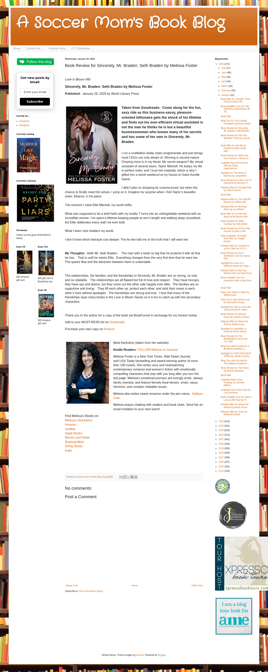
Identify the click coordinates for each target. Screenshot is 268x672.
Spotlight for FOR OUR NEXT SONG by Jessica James (236, 355)
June (224, 72)
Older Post (197, 585)
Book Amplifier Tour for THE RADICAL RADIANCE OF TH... (235, 109)
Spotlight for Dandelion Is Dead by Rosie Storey (234, 330)
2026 (221, 64)
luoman (140, 655)
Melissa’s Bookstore (78, 420)
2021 (221, 439)
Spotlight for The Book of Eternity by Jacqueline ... (235, 174)
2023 (221, 430)
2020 (221, 444)
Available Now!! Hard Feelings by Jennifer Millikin (232, 382)
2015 (221, 466)
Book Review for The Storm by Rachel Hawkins (235, 369)
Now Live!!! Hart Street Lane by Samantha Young (235, 301)
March (225, 86)
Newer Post (72, 585)
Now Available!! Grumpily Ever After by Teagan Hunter (233, 238)
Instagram (24, 125)
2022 (221, 435)
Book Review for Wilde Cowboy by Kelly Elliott (234, 222)
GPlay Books (74, 446)
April (224, 81)
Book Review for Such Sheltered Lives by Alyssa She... (235, 256)
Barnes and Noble (77, 437)
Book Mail (226, 116)
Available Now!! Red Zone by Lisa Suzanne (236, 391)
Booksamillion (74, 442)
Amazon (109, 329)
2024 (221, 425)
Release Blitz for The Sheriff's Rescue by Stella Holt (236, 200)
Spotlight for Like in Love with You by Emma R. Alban (236, 308)
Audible (70, 429)
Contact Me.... (34, 48)
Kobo (68, 450)
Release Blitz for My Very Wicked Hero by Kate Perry (236, 272)
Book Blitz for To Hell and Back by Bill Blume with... (235, 215)
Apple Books (73, 433)
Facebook (24, 121)
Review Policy (57, 48)
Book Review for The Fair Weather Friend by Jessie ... (235, 138)
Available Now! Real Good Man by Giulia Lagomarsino (234, 165)
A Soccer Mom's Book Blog (120, 23)
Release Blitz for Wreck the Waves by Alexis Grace (235, 405)
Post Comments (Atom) (91, 591)
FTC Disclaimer (80, 48)
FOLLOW (143, 349)
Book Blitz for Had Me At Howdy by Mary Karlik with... (233, 148)
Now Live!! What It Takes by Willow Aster (235, 293)
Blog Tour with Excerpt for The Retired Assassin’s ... (235, 362)
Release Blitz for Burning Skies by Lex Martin (233, 208)
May (223, 77)
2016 (221, 462)
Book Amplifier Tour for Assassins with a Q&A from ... (236, 280)
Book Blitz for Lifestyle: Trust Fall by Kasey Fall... (235, 100)
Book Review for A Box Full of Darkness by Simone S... (236, 181)
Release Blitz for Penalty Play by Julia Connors (236, 189)
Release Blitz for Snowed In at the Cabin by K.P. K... (235, 247)
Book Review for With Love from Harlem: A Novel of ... (236, 157)
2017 (221, 457)
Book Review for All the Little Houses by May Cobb (235, 229)
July (223, 68)
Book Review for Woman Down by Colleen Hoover (235, 315)
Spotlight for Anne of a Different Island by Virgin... (236, 264)
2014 (221, 471)
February (226, 90)
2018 (221, 452)
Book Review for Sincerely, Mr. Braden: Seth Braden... (236, 129)
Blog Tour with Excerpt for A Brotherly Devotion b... (235, 347)
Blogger (162, 655)
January (225, 95)
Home (16, 48)
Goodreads (117, 322)
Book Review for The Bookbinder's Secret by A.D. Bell (234, 339)
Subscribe (35, 101)
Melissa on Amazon (164, 349)
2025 (221, 421)
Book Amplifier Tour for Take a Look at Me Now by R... (236, 398)
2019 (221, 448)
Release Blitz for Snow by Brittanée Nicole (234, 413)
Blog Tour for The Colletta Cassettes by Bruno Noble (235, 122)
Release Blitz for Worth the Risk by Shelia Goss (234, 322)
